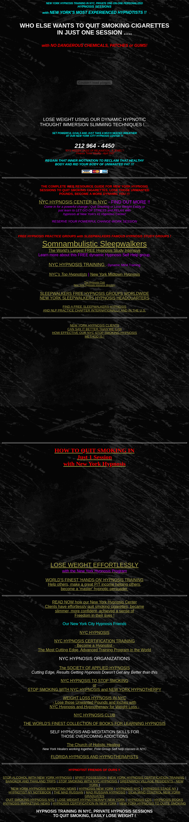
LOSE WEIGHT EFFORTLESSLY (94, 565)
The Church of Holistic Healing (93, 745)
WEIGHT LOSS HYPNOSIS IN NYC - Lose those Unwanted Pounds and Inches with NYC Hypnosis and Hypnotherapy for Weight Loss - (94, 702)
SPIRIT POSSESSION (91, 777)
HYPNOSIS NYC (128, 788)
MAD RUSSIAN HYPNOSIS (106, 792)
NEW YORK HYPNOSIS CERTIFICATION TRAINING (147, 777)
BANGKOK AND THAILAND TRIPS (31, 781)
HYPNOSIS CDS (139, 800)
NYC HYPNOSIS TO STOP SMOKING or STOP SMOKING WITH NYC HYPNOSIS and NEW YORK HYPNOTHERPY (94, 685)
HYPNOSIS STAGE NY (159, 788)
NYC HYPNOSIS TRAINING (77, 264)
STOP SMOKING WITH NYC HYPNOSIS (88, 781)
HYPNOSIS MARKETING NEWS (26, 803)
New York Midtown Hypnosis (115, 274)
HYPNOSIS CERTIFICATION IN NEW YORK (85, 803)
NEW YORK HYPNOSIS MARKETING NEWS (43, 788)
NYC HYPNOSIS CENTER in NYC (73, 202)
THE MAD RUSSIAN (68, 792)
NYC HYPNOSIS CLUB (94, 715)
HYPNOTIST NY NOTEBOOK (30, 792)
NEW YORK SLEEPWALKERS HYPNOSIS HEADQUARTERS (94, 298)
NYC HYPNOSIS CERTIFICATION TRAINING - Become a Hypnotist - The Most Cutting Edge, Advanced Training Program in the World (94, 645)
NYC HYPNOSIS (95, 633)
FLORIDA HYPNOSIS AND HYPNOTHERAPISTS (94, 757)
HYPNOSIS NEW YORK (96, 788)
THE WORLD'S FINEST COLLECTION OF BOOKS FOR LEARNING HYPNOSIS (94, 723)
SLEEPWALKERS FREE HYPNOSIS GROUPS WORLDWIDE (94, 293)
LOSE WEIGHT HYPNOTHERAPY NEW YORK (91, 800)
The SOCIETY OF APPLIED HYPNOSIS (94, 668)
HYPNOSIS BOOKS (168, 800)
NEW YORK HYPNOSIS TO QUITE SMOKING (152, 803)
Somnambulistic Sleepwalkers (94, 243)
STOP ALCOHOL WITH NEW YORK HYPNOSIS (37, 777)
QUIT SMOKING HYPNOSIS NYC (30, 800)
